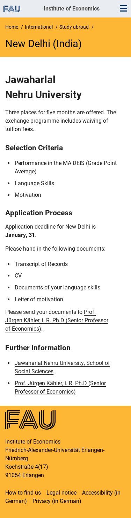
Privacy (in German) (56, 501)
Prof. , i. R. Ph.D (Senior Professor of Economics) (56, 320)
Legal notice (61, 492)
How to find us (23, 492)
